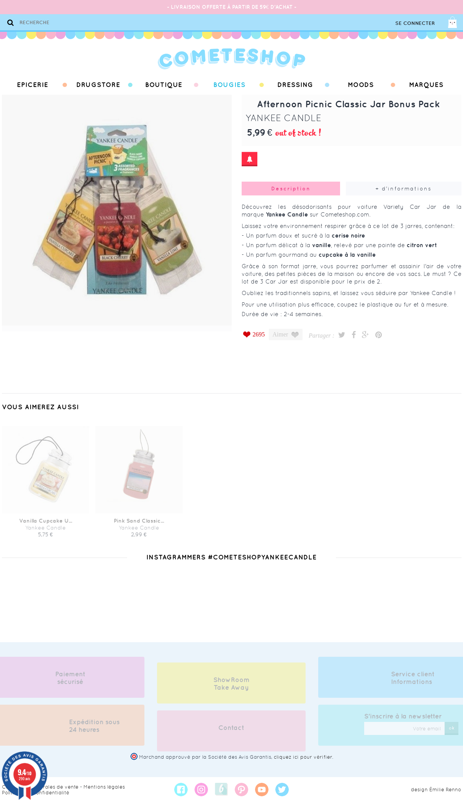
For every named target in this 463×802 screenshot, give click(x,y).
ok (455, 727)
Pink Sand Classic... (139, 524)
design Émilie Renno (436, 789)
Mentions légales (104, 787)
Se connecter (415, 23)
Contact (231, 731)
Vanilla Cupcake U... (45, 524)
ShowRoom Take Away (231, 686)
